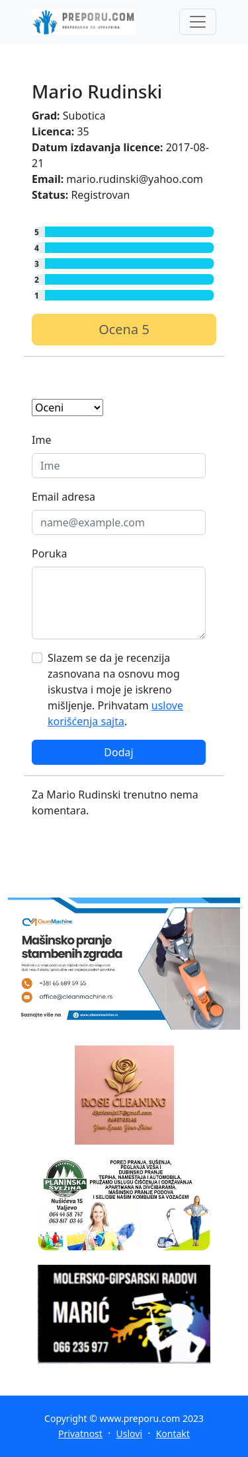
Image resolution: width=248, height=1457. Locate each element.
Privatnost (80, 1433)
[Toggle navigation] (197, 22)
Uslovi (129, 1433)
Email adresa (63, 496)
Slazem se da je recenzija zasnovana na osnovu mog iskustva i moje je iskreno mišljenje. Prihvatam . (115, 689)
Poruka (49, 553)
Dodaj (118, 752)
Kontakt (173, 1433)
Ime (41, 440)
